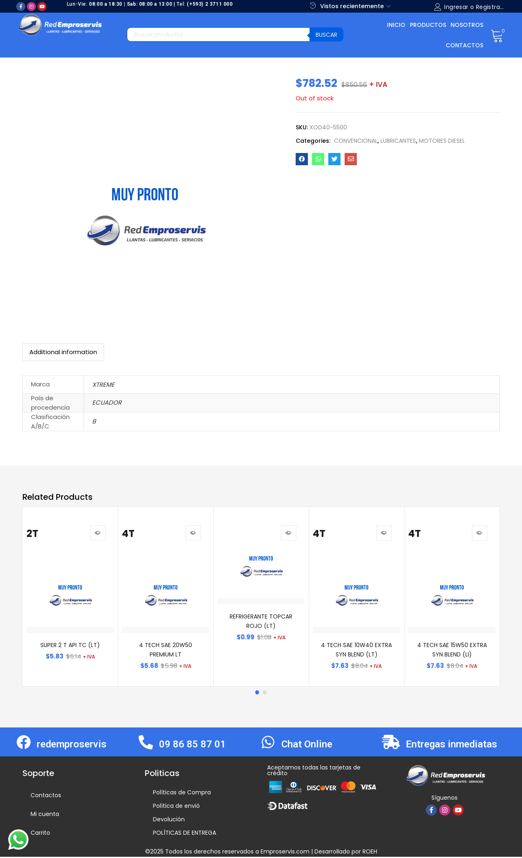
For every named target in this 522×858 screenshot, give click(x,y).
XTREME (103, 384)
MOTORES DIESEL (442, 141)
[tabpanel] (70, 597)
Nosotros (467, 25)
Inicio (396, 25)
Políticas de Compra (182, 793)
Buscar (326, 35)
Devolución (169, 820)
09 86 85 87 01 (192, 746)
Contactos (464, 45)
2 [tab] (265, 694)
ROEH (370, 853)
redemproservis (71, 746)
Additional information (63, 352)
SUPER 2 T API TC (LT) (70, 647)
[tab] (63, 352)
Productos (428, 25)
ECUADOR (107, 402)
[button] (497, 35)
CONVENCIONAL (356, 141)
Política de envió (176, 807)
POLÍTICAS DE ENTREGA (184, 834)
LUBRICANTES (398, 141)
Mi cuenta (45, 815)
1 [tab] (257, 694)
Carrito (40, 834)
